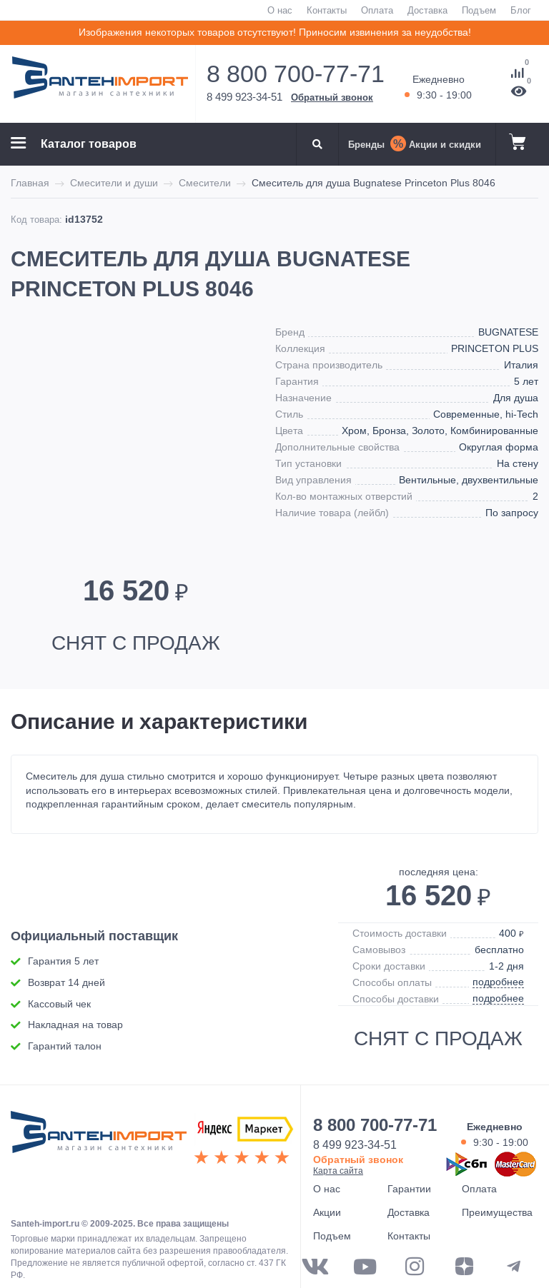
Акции (327, 1212)
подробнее (498, 981)
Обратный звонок (332, 97)
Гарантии (409, 1188)
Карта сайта (338, 1170)
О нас (279, 10)
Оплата (377, 10)
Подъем (479, 10)
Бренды (366, 144)
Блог (520, 10)
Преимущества (497, 1212)
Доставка (427, 10)
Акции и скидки (445, 144)
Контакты (327, 10)
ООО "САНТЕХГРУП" (99, 1139)
